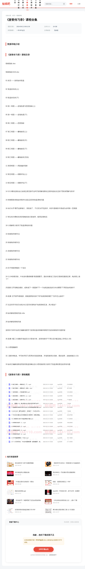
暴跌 (57, 208)
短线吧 (6, 3)
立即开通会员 (43, 549)
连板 (48, 287)
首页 (13, 15)
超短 (54, 191)
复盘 (22, 80)
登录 (71, 4)
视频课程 (19, 15)
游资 (11, 55)
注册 (79, 4)
